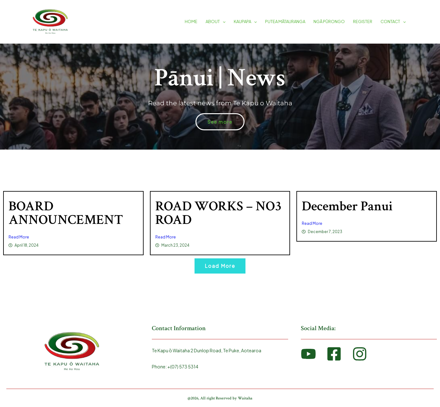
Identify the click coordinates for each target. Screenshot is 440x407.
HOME (191, 21)
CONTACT (393, 21)
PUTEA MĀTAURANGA (285, 21)
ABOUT (216, 21)
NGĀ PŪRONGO (329, 21)
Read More (19, 237)
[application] (223, 21)
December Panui (347, 206)
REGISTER (362, 21)
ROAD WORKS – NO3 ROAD (218, 213)
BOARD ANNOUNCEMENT (66, 213)
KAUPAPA (245, 21)
